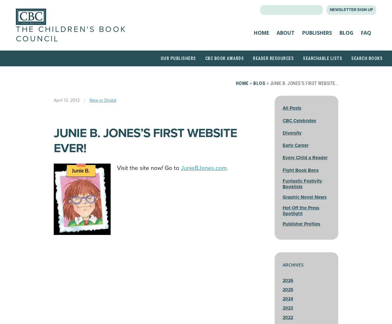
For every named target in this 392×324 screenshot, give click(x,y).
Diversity (292, 133)
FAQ (366, 32)
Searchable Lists (322, 58)
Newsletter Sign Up (351, 9)
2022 (288, 317)
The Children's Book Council (71, 34)
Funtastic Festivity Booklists (302, 183)
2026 (288, 280)
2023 (288, 308)
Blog (346, 32)
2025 (288, 289)
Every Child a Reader (305, 157)
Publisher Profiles (301, 224)
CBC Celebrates (299, 120)
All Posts (292, 108)
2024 (288, 299)
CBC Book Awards (224, 58)
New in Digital (102, 100)
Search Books (367, 58)
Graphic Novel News (305, 197)
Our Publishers (178, 58)
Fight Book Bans (301, 170)
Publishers (317, 32)
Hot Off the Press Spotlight (301, 210)
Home (261, 32)
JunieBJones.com (204, 168)
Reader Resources (273, 58)
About (286, 32)
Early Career (296, 145)
